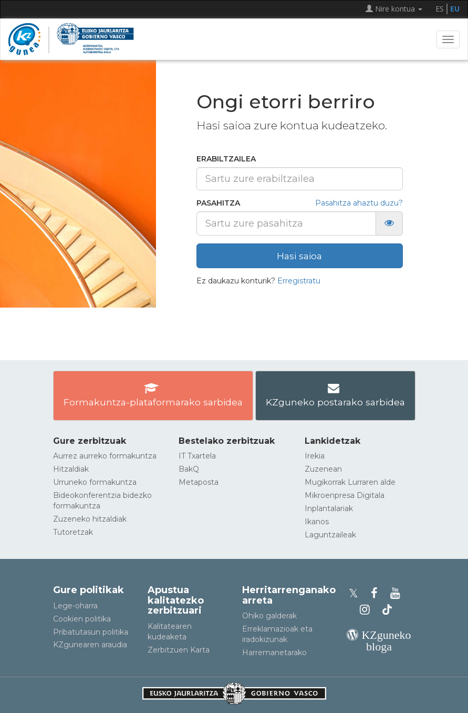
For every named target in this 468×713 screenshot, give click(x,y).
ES (439, 9)
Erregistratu (298, 281)
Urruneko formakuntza (95, 482)
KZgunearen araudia (90, 644)
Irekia (315, 456)
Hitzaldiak (71, 469)
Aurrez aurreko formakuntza (105, 456)
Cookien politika (82, 619)
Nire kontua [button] (394, 9)
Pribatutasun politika (90, 632)
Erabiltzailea (226, 159)
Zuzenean (323, 469)
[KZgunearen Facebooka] (377, 593)
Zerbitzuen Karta (179, 650)
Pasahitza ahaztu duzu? (359, 203)
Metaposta (199, 482)
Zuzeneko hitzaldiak (90, 519)
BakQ (189, 469)
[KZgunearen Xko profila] (357, 593)
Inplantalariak (329, 508)
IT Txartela (197, 456)
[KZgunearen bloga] (379, 646)
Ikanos (317, 521)
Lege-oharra (75, 605)
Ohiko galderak (269, 615)
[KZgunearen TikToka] (387, 609)
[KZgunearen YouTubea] (397, 593)
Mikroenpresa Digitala (344, 495)
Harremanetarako (274, 652)
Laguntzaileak (330, 534)
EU (455, 9)
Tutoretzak (73, 532)
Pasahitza (218, 203)
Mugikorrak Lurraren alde (350, 482)
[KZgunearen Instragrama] (368, 609)
